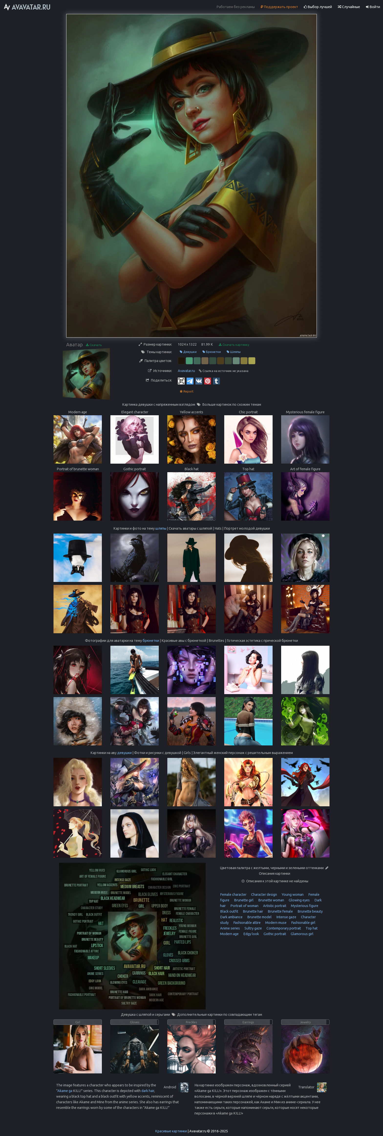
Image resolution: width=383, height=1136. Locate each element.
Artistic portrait (274, 906)
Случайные (349, 7)
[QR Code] (181, 381)
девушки (124, 753)
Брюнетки (211, 352)
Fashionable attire (247, 923)
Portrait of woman (244, 906)
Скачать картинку (234, 345)
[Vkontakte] (198, 381)
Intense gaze (286, 917)
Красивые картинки (171, 1131)
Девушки (188, 352)
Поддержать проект (279, 7)
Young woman (292, 894)
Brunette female (280, 911)
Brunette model (259, 917)
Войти (373, 7)
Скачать (94, 345)
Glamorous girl (301, 934)
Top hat (311, 928)
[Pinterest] (207, 381)
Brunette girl (243, 900)
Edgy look (251, 934)
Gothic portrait (274, 934)
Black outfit (229, 911)
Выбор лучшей (318, 7)
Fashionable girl (302, 923)
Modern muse (276, 923)
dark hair (147, 1091)
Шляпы (234, 352)
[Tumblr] (216, 381)
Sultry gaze (253, 928)
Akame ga (64, 1091)
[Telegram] (190, 381)
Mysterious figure (304, 906)
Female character (233, 894)
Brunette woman (270, 900)
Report (186, 391)
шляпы (160, 528)
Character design (263, 894)
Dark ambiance (231, 917)
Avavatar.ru (186, 371)
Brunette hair (252, 911)
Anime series (230, 928)
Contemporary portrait (283, 928)
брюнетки (151, 641)
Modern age (229, 934)
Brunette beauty (310, 911)
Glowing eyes (299, 900)
